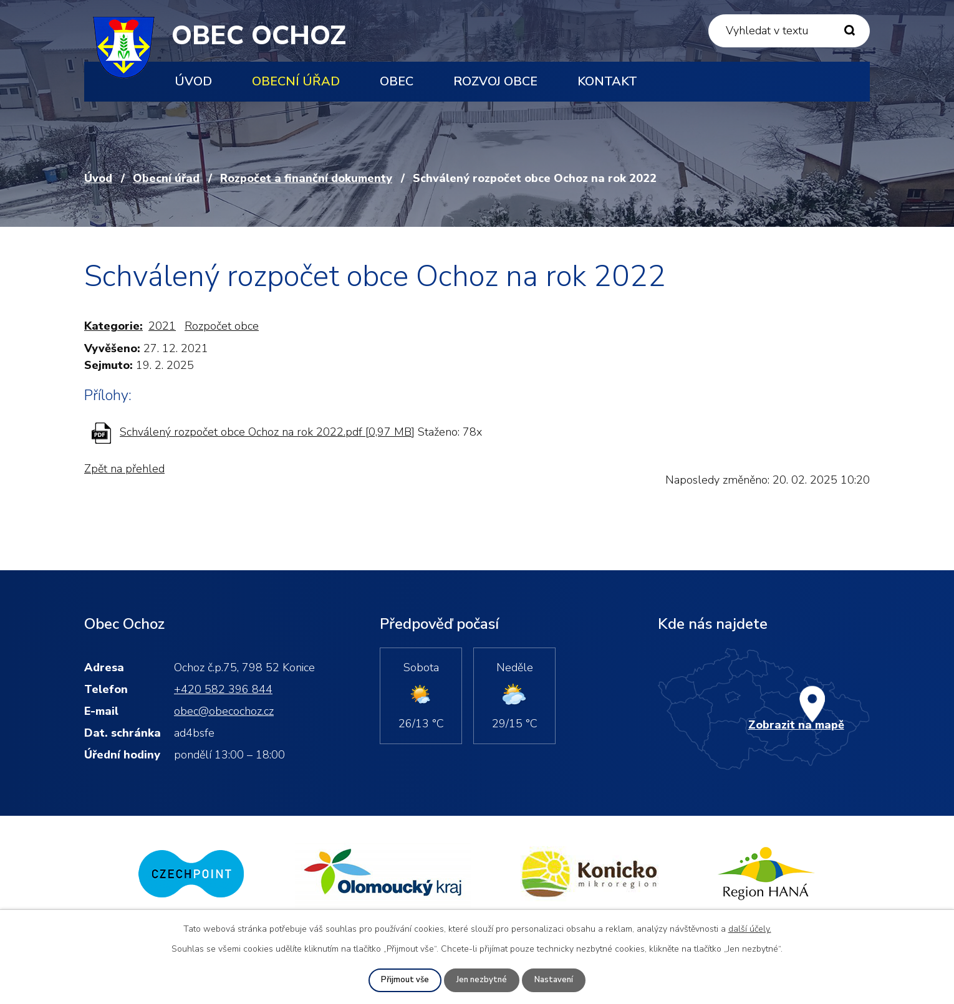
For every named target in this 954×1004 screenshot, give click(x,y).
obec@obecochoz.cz (224, 711)
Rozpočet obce (222, 325)
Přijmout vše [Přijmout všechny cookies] (403, 980)
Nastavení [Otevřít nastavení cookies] (556, 980)
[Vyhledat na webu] (789, 30)
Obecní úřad (296, 81)
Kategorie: (113, 325)
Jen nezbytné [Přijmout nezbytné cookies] (481, 980)
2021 (162, 325)
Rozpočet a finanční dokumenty (306, 178)
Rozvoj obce (495, 81)
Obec (396, 81)
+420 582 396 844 (223, 689)
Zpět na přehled (124, 468)
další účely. (749, 928)
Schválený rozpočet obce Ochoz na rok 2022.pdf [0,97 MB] (267, 431)
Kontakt (607, 81)
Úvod (193, 81)
